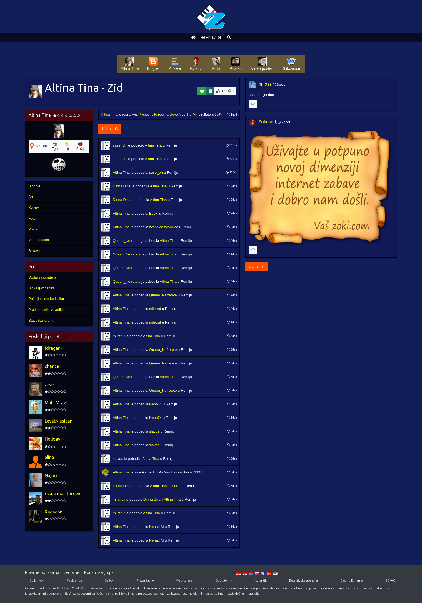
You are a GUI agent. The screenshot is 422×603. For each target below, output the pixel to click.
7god (55, 146)
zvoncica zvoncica (163, 227)
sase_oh (119, 145)
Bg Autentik (224, 580)
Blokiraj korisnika (42, 288)
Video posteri (39, 240)
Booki (153, 213)
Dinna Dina (122, 186)
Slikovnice (36, 251)
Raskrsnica (74, 580)
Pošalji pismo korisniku (46, 299)
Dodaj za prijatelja (42, 277)
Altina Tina (109, 114)
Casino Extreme (351, 580)
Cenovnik (72, 572)
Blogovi (34, 186)
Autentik (261, 580)
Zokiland (267, 121)
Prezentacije (145, 580)
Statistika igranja (41, 320)
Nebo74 (155, 404)
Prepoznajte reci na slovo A (159, 114)
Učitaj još (110, 128)
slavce (154, 431)
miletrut (155, 309)
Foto (32, 218)
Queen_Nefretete (127, 241)
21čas (81, 146)
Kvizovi (34, 208)
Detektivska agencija (303, 580)
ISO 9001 (391, 580)
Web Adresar (184, 580)
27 (38, 146)
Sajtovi (109, 580)
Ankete (34, 197)
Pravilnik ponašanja (42, 572)
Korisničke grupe (98, 572)
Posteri (34, 229)
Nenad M (156, 527)
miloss (265, 83)
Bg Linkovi (36, 580)
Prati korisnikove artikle (46, 310)
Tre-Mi (191, 114)
